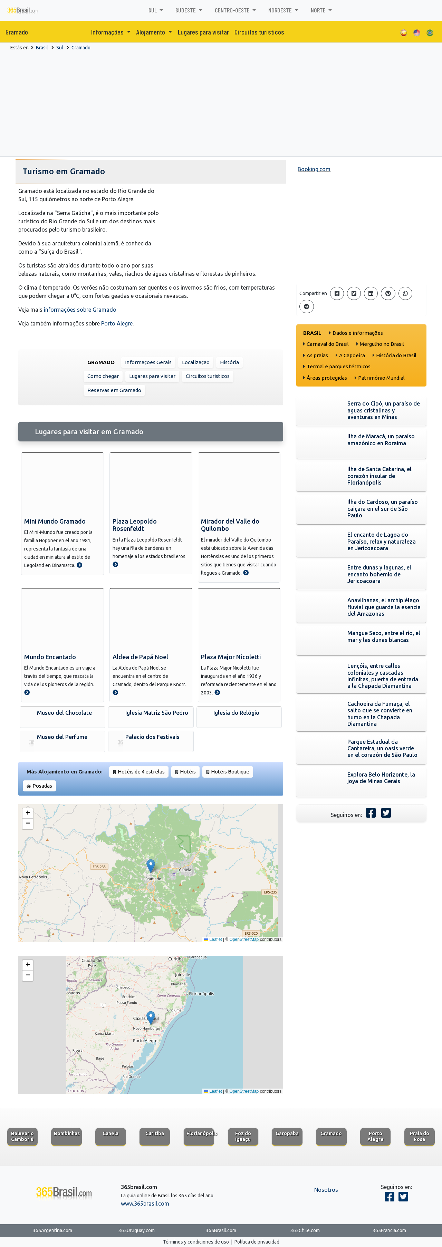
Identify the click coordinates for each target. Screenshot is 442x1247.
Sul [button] (153, 10)
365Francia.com (389, 1230)
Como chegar (103, 376)
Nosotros (326, 1190)
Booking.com (314, 169)
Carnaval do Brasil (328, 344)
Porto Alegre (117, 323)
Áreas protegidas (327, 378)
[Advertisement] (221, 103)
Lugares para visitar (203, 32)
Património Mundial (381, 378)
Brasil (42, 47)
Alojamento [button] (151, 32)
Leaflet (213, 939)
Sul (59, 47)
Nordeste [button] (280, 10)
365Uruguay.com (136, 1230)
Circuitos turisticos (259, 32)
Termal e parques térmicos (339, 366)
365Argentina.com (52, 1230)
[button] (150, 866)
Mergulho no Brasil (382, 344)
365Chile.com (305, 1230)
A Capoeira (352, 355)
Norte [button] (319, 10)
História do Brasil (396, 355)
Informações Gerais (148, 362)
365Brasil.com (221, 1230)
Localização (196, 362)
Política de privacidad (256, 1242)
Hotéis (188, 771)
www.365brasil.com (145, 1203)
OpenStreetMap (244, 939)
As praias (317, 355)
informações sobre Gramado (80, 309)
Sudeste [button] (186, 10)
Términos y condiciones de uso (196, 1242)
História (229, 362)
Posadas (42, 786)
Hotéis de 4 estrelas (141, 771)
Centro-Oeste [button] (233, 10)
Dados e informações (358, 333)
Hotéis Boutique (230, 771)
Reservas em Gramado (114, 390)
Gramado (17, 32)
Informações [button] (108, 32)
